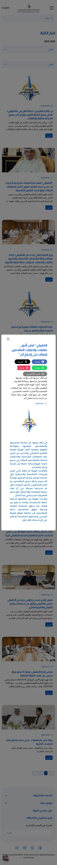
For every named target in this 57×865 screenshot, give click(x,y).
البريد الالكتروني (35, 374)
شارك (39, 361)
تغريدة (22, 361)
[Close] (8, 339)
